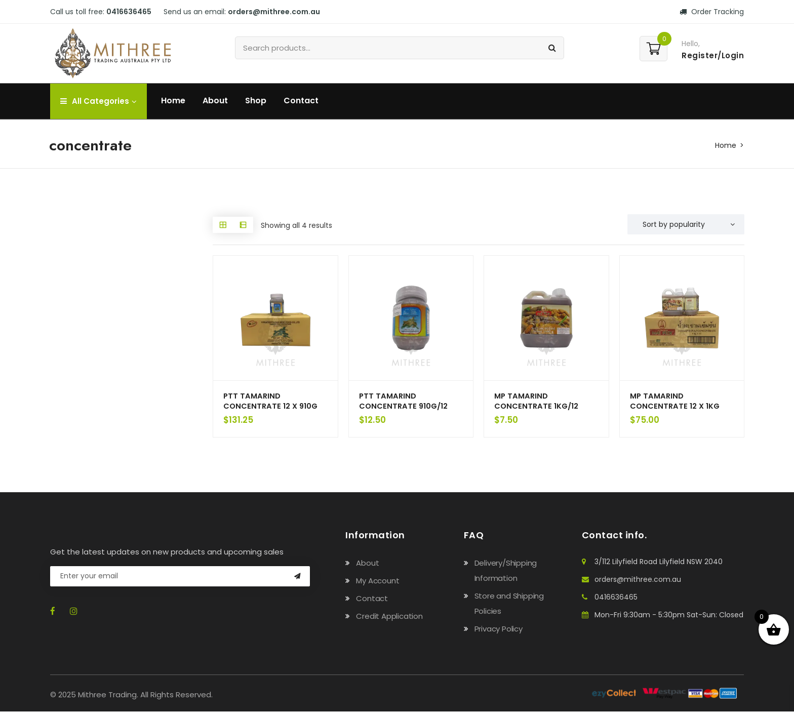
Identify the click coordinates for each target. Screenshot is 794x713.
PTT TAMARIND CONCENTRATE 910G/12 (404, 401)
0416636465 (128, 12)
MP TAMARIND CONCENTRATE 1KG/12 (537, 401)
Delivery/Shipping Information (505, 572)
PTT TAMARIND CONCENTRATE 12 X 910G (271, 401)
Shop (255, 100)
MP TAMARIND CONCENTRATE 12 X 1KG (675, 401)
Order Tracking (712, 12)
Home (173, 100)
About (215, 100)
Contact (301, 100)
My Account (377, 582)
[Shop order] (685, 224)
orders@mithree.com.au (274, 12)
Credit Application (389, 617)
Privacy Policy (498, 630)
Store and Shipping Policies (509, 605)
